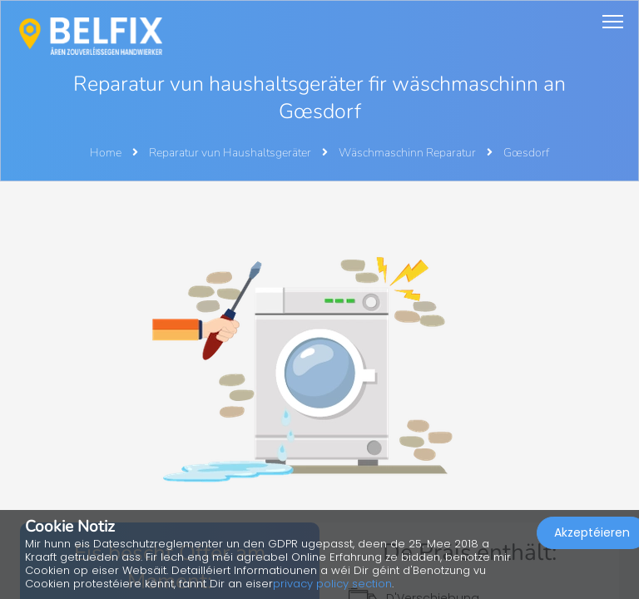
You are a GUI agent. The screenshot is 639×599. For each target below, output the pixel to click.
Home (105, 153)
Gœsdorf (526, 153)
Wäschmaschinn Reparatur (408, 153)
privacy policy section (332, 584)
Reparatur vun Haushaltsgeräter (231, 153)
